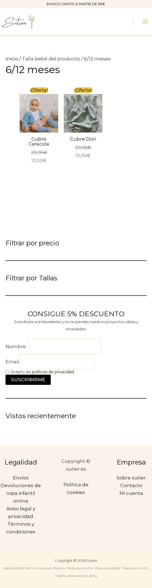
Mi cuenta (131, 493)
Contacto (131, 485)
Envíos (21, 477)
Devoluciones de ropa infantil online (21, 493)
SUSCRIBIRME (28, 379)
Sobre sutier (131, 477)
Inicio (12, 58)
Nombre (16, 346)
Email (12, 361)
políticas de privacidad (53, 371)
